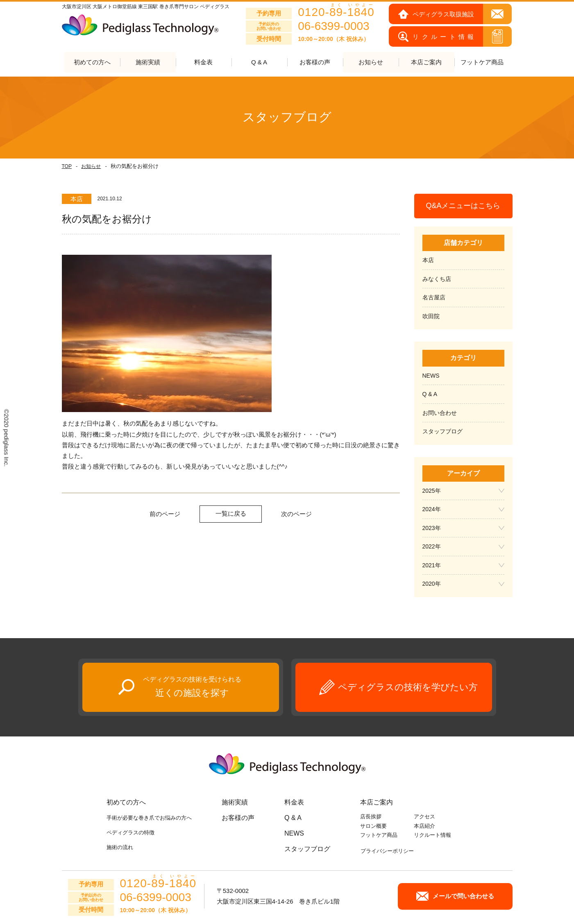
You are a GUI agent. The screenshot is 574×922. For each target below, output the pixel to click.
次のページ (296, 514)
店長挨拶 (370, 816)
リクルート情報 (432, 835)
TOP (67, 166)
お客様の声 (314, 62)
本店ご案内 (376, 802)
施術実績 (235, 802)
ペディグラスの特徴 (130, 833)
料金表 (203, 62)
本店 (428, 260)
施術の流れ (120, 848)
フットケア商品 (482, 62)
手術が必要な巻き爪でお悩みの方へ (149, 818)
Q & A (259, 62)
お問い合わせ (439, 413)
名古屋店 (433, 297)
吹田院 (431, 316)
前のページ (165, 514)
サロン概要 (373, 826)
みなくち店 (436, 279)
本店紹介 (424, 826)
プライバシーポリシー (387, 851)
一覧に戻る (231, 513)
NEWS (431, 375)
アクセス (424, 816)
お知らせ (91, 166)
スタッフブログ (442, 431)
